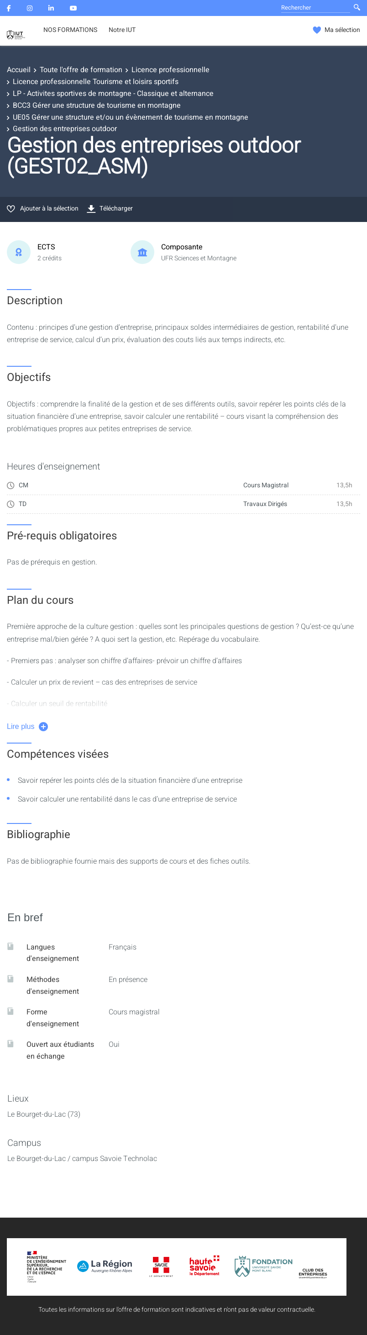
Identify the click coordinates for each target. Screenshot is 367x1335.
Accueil (19, 69)
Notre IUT (122, 30)
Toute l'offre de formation (81, 69)
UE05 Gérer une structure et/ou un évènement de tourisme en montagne (130, 117)
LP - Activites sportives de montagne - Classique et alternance (113, 93)
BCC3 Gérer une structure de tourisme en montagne (97, 105)
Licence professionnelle (170, 69)
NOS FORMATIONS (70, 30)
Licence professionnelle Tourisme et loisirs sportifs (95, 81)
